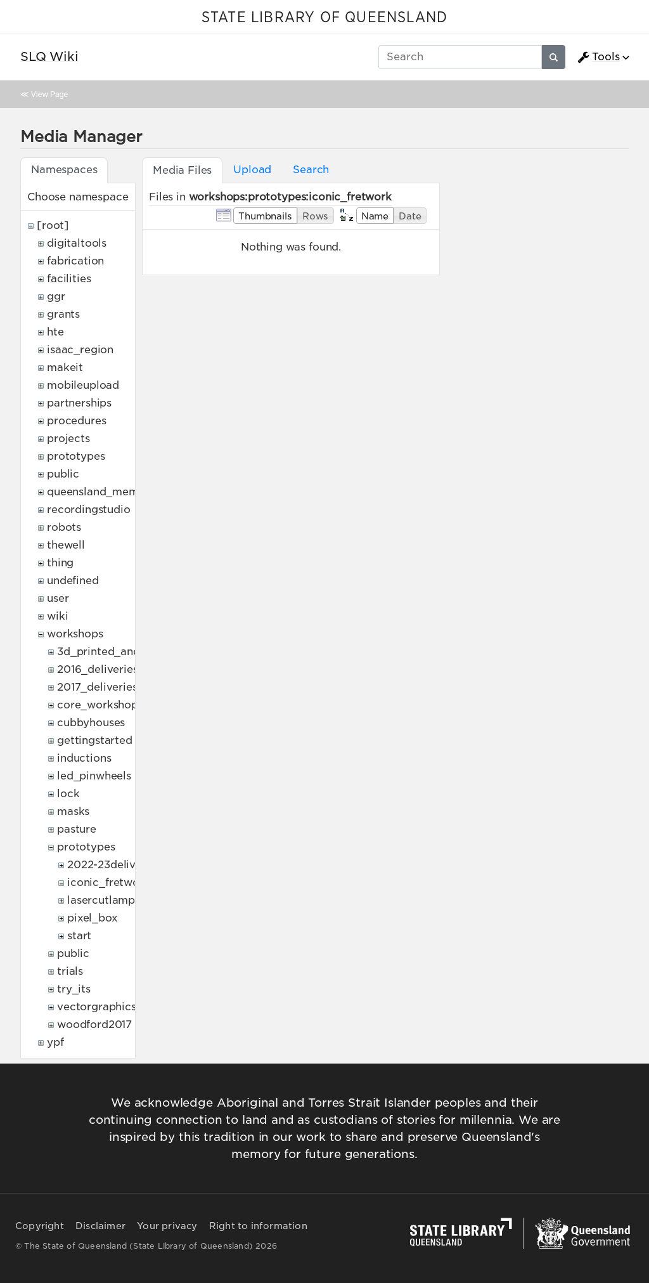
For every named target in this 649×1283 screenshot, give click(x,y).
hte (55, 332)
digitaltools (76, 243)
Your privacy (167, 1226)
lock (68, 794)
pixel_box (92, 918)
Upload (252, 170)
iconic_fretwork (108, 882)
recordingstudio (89, 510)
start (79, 936)
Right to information (258, 1226)
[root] (53, 225)
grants (63, 314)
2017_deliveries (97, 687)
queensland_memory (101, 492)
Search (311, 170)
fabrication (75, 261)
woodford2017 (94, 1025)
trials (70, 971)
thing (60, 563)
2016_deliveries (97, 669)
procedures (76, 421)
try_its (74, 989)
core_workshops (100, 705)
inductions (84, 758)
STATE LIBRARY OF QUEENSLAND (324, 17)
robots (64, 527)
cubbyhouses (91, 723)
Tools (598, 57)
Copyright (39, 1226)
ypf (55, 1042)
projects (68, 439)
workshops (75, 634)
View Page (49, 94)
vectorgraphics (96, 1007)
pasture (76, 829)
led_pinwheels (94, 776)
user (57, 598)
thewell (66, 545)
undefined (73, 581)
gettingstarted (94, 740)
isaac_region (80, 350)
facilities (69, 279)
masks (73, 811)
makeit (65, 367)
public (63, 474)
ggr (56, 296)
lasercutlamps (103, 900)
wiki (57, 616)
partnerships (79, 403)
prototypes (76, 456)
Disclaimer (100, 1226)
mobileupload (83, 385)
